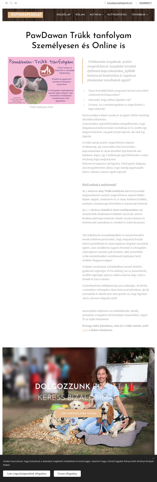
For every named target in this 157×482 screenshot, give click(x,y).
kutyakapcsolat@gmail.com (119, 3)
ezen (85, 330)
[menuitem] (64, 15)
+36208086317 (145, 3)
